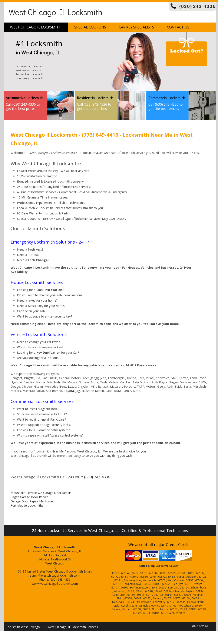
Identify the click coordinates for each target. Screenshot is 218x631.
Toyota (69, 391)
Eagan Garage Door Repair (29, 497)
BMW (202, 382)
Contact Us (178, 27)
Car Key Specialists (136, 27)
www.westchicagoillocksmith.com (55, 583)
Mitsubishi (53, 382)
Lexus (72, 386)
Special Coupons (90, 27)
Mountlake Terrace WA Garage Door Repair (41, 493)
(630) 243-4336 (197, 6)
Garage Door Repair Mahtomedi (33, 501)
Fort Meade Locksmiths (27, 505)
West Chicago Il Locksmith (55, 11)
